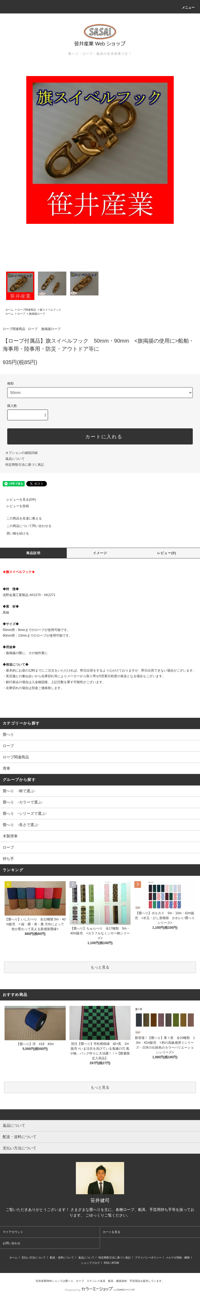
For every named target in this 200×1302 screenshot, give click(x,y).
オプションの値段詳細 (21, 453)
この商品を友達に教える (21, 518)
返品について (15, 459)
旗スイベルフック (50, 309)
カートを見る (111, 1231)
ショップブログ (90, 1262)
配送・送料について (62, 1257)
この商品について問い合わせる (25, 526)
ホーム (9, 309)
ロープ (21, 313)
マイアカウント (13, 1231)
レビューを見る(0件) (18, 499)
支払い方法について (33, 1257)
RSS (107, 1262)
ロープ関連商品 (26, 309)
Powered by (100, 1290)
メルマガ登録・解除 (178, 1257)
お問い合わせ (11, 1243)
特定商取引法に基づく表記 (24, 465)
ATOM (115, 1262)
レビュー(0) (166, 553)
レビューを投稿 (14, 506)
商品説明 (33, 553)
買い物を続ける (14, 533)
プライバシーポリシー (148, 1257)
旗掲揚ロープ (37, 313)
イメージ (100, 553)
